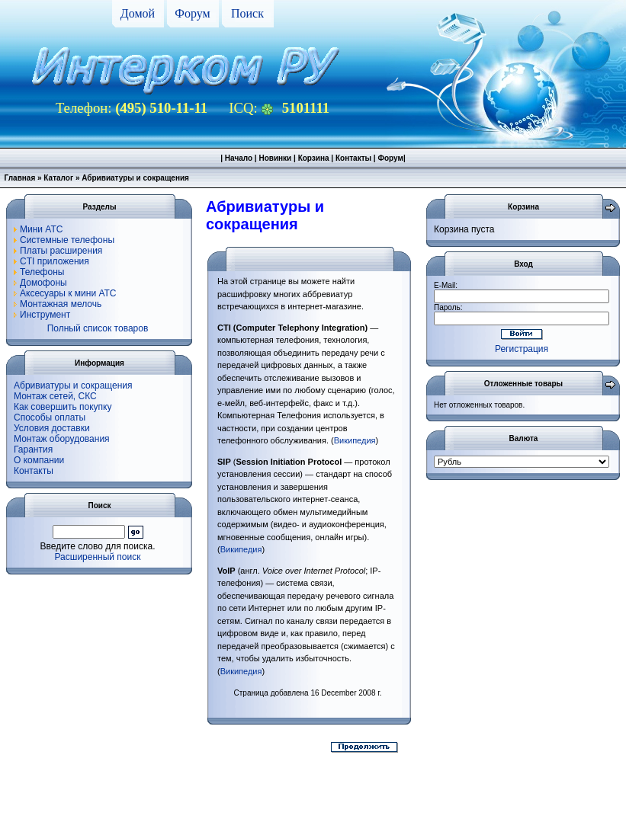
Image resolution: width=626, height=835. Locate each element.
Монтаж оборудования (62, 438)
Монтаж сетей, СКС (55, 396)
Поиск (247, 13)
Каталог (58, 178)
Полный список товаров (98, 328)
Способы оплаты (49, 417)
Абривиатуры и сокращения (73, 385)
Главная (20, 178)
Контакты (353, 158)
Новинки (274, 158)
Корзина (313, 158)
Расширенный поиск (98, 557)
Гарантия (33, 449)
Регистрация (521, 349)
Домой (137, 13)
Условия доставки (52, 428)
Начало (238, 158)
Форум (192, 13)
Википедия (355, 440)
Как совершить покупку (63, 407)
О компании (39, 460)
